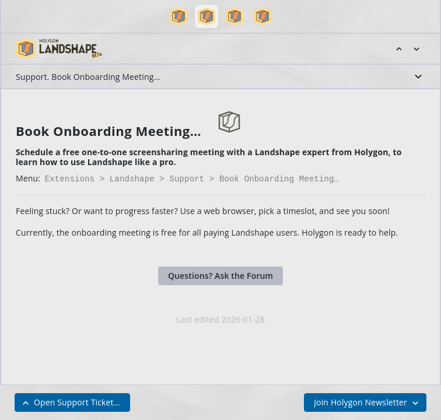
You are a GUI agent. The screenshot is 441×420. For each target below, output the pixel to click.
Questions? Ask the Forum (220, 274)
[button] (178, 16)
